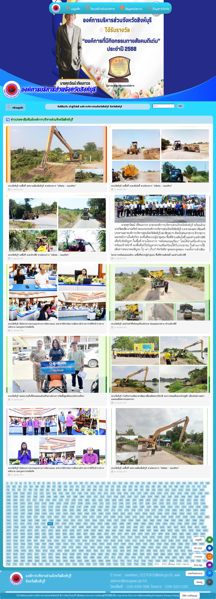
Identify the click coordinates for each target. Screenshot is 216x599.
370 (9, 523)
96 (136, 490)
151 (95, 496)
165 (190, 496)
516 (29, 540)
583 (100, 547)
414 (122, 527)
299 (108, 513)
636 (72, 554)
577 (57, 547)
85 (71, 490)
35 (190, 483)
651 (177, 554)
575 (43, 547)
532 (142, 540)
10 (48, 483)
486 (16, 537)
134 (186, 493)
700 (115, 561)
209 (88, 503)
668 (92, 557)
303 (137, 513)
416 (135, 527)
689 (37, 561)
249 (163, 507)
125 (126, 493)
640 (100, 554)
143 (42, 496)
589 (143, 547)
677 (153, 557)
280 (174, 510)
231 (36, 507)
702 (129, 561)
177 (67, 500)
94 (124, 490)
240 (100, 507)
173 (41, 500)
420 (162, 527)
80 (41, 490)
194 (182, 500)
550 (66, 544)
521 (63, 540)
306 (160, 513)
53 (89, 486)
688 (30, 561)
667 (85, 557)
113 (48, 493)
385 (114, 523)
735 (150, 564)
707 (164, 561)
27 (143, 483)
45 (42, 486)
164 (183, 496)
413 (115, 527)
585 (114, 547)
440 (100, 530)
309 (182, 513)
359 (131, 520)
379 (71, 523)
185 (121, 500)
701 (122, 561)
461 (44, 534)
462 (50, 534)
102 (174, 490)
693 (65, 561)
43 (31, 486)
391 (158, 523)
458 (23, 534)
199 (15, 503)
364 (166, 520)
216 (134, 503)
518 (42, 540)
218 (147, 503)
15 (76, 483)
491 (51, 537)
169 (15, 500)
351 (73, 520)
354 (94, 520)
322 (70, 517)
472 (120, 534)
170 (22, 500)
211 (101, 503)
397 (201, 523)
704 (143, 561)
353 (87, 520)
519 (49, 540)
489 (37, 537)
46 (48, 486)
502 (130, 537)
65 (159, 486)
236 (72, 507)
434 (58, 530)
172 (34, 500)
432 (43, 530)
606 (67, 550)
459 (30, 534)
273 (126, 510)
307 (167, 513)
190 (155, 500)
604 (52, 550)
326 (99, 517)
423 (183, 527)
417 (142, 527)
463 (58, 534)
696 (87, 561)
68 (176, 486)
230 (30, 507)
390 (151, 523)
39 (8, 486)
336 (171, 517)
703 (136, 561)
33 (178, 483)
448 (156, 530)
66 (165, 486)
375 (43, 523)
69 (182, 486)
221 (168, 503)
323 (78, 517)
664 (64, 557)
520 (56, 540)
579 (71, 547)
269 (99, 510)
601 (31, 550)
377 (57, 523)
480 (174, 534)
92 (112, 490)
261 (44, 510)
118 (79, 493)
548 (51, 544)
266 (78, 510)
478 (160, 534)
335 (164, 517)
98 (147, 490)
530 (127, 540)
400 (23, 527)
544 (23, 544)
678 (160, 557)
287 (23, 513)
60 (130, 486)
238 (86, 507)
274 (133, 510)
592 (165, 547)
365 (173, 520)
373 (29, 523)
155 (122, 496)
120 (93, 493)
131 (166, 493)
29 (154, 483)
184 (114, 500)
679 (167, 557)
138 (8, 496)
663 (58, 557)
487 (23, 537)
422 (176, 527)
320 (56, 517)
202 (37, 503)
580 (78, 547)
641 (107, 554)
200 (23, 503)
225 (196, 503)
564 (166, 544)
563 (159, 544)
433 (51, 530)
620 (162, 550)
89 (94, 490)
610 (96, 550)
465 (72, 534)
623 (183, 550)
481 (181, 534)
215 (128, 503)
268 (92, 510)
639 (93, 554)
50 (71, 486)
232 (43, 507)
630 (30, 554)
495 (80, 537)
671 (113, 557)
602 (38, 550)
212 (108, 503)
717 (27, 564)
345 (30, 520)
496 (87, 537)
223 (182, 503)
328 (113, 517)
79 (36, 490)
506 (160, 537)
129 (152, 493)
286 (16, 513)
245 (135, 507)
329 (120, 517)
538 (185, 540)
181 (93, 500)
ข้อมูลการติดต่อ (158, 8)
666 (78, 557)
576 (50, 547)
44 (37, 486)
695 (80, 561)
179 (80, 500)
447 (149, 530)
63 (147, 486)
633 (51, 554)
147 (68, 496)
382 (92, 523)
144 (48, 496)
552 (80, 544)
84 (65, 490)
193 (175, 500)
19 (97, 483)
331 (134, 517)
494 (72, 537)
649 (163, 554)
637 (79, 554)
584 (107, 547)
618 (148, 550)
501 (123, 537)
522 (70, 540)
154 (116, 496)
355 (102, 520)
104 (188, 490)
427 (8, 530)
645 (135, 554)
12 (59, 483)
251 (177, 507)
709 (179, 561)
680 (174, 557)
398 (9, 527)
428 (15, 530)
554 (94, 544)
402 (38, 527)
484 (203, 534)
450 (170, 530)
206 (66, 503)
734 (143, 564)
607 (74, 550)
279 (167, 510)
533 (149, 540)
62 (142, 486)
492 (58, 537)
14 (70, 483)
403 (45, 527)
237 (79, 507)
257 (15, 510)
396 (194, 523)
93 (118, 490)
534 (156, 540)
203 (44, 503)
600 (23, 550)
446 (142, 530)
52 (83, 486)
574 (36, 547)
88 (88, 490)
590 (151, 547)
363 (159, 520)
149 (82, 496)
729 (108, 564)
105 (195, 490)
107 (8, 493)
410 (96, 527)
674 (133, 557)
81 (47, 490)
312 (202, 513)
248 (156, 507)
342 (8, 520)
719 (40, 564)
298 (101, 513)
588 (136, 547)
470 (106, 534)
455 (205, 530)
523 (78, 540)
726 (88, 564)
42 (25, 486)
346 (37, 520)
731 (122, 564)
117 (73, 493)
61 (136, 486)
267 (85, 510)
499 (108, 537)
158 (143, 496)
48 (59, 486)
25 (131, 483)
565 (173, 544)
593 (172, 547)
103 (181, 490)
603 (45, 550)
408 (81, 527)
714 (8, 564)
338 (185, 517)
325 (92, 517)
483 (196, 534)
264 (64, 510)
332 (142, 517)
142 (35, 496)
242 (114, 507)
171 (28, 500)
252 (184, 507)
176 (60, 500)
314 (15, 517)
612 (108, 550)
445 (135, 530)
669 (99, 557)
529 (120, 540)
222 (175, 503)
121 (99, 493)
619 (155, 550)
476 (147, 534)
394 (180, 523)
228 (15, 507)
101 (167, 490)
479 (167, 534)
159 (150, 496)
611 (102, 550)
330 (127, 517)
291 (51, 513)
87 (83, 490)
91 (106, 490)
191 (161, 500)
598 (9, 550)
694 (72, 561)
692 (58, 561)
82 (53, 490)
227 (8, 507)
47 (54, 486)
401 (31, 527)
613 (115, 550)
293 (65, 513)
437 (79, 530)
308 (174, 513)
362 (152, 520)
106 (202, 490)
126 (132, 493)
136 (200, 493)
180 (87, 500)
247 (149, 507)
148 (75, 496)
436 (72, 530)
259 (30, 510)
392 (165, 523)
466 (78, 534)
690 (44, 561)
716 (21, 564)
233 (51, 507)
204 (51, 503)
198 (8, 503)
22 (114, 483)
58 (118, 486)
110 (29, 493)
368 (194, 520)
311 (195, 513)
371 (15, 523)
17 (86, 483)
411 (102, 527)
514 (15, 540)
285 (9, 513)
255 (205, 507)
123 (112, 493)
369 (202, 520)
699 (108, 561)
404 (52, 527)
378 (64, 523)
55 (101, 486)
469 (99, 534)
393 (172, 523)
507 (167, 537)
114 (54, 493)
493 (65, 537)
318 (42, 517)
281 (181, 510)
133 (179, 493)
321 (63, 517)
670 (106, 557)
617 (142, 550)
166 (196, 496)
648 (156, 554)
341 (207, 517)
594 (180, 547)
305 (152, 513)
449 (163, 530)
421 (169, 527)
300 (115, 513)
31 (166, 483)
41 (20, 486)
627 (8, 554)
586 (122, 547)
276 (147, 510)
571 (15, 547)
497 (94, 537)
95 (130, 490)
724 (74, 564)
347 (44, 520)
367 (187, 520)
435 (65, 530)
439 (93, 530)
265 (72, 510)
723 (68, 564)
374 (36, 523)
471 (113, 534)
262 (50, 510)
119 (86, 493)
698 (101, 561)
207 (73, 503)
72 (199, 486)
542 (8, 544)
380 (78, 523)
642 (114, 554)
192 (168, 500)
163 (176, 496)
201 (30, 503)
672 (120, 557)
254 (198, 507)
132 (172, 493)
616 (135, 550)
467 (85, 534)
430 (30, 530)
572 (22, 547)
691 (51, 561)
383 (100, 523)
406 (67, 527)
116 (67, 493)
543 (16, 544)
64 (153, 486)
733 (136, 564)
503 (137, 537)
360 (138, 520)
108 (15, 493)
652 (184, 554)
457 (15, 534)
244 (128, 507)
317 (35, 517)
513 (8, 540)
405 (60, 527)
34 (184, 483)
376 (50, 523)
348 (51, 520)
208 (80, 503)
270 (106, 510)
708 (172, 561)
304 (145, 513)
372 (22, 523)
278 (160, 510)
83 (59, 490)
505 (152, 537)
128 (145, 493)
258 (23, 510)
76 (19, 490)
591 (158, 547)
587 (129, 547)
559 (131, 544)
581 (85, 547)
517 (35, 540)
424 (190, 527)
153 (109, 496)
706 (158, 561)
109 (22, 493)
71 (193, 486)
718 (34, 564)
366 (180, 520)
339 (192, 517)
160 (157, 496)
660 (37, 557)
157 (136, 496)
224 (189, 503)
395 (187, 523)
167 (203, 496)
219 (154, 503)
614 (122, 550)
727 (95, 564)
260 (37, 510)
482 (188, 534)
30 (160, 483)
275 (140, 510)
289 (37, 513)
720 (48, 564)
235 (65, 507)
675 (140, 557)
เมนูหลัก (72, 8)
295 (80, 513)
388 (136, 523)
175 (54, 500)
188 (141, 500)
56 (107, 486)
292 (58, 513)
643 (121, 554)
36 (196, 483)
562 (152, 544)
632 (43, 554)
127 (139, 493)
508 (174, 537)
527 (106, 540)
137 (206, 493)
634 (58, 554)
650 (170, 554)
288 (30, 513)
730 (116, 564)
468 (92, 534)
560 (138, 544)
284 (203, 510)
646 (142, 554)
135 (193, 493)
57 (112, 486)
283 (196, 510)
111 (35, 493)
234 (58, 507)
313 (8, 517)
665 (72, 557)
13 (65, 483)
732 (129, 564)
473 (126, 534)
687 (23, 561)
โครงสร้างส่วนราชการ (100, 8)
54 (95, 486)
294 (72, 513)
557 (116, 544)
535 (164, 540)
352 (80, 520)
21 (109, 483)
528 (113, 540)
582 (92, 547)
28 (149, 483)
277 (153, 510)
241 (107, 507)
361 (145, 520)
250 (170, 507)
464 (64, 534)
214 (121, 503)
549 (58, 544)
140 (22, 496)
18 (92, 483)
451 (177, 530)
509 (182, 537)
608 (81, 550)
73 (204, 486)
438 (86, 530)
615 (128, 550)
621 (169, 550)
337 (178, 517)
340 (200, 517)
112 (41, 493)
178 (73, 500)
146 (62, 496)
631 (36, 554)
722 (61, 564)
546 (37, 544)
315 (22, 517)
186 (127, 500)
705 (151, 561)
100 (160, 490)
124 (119, 493)
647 (149, 554)
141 (28, 496)
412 (108, 527)
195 (189, 500)
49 (65, 486)
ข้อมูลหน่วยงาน (131, 8)
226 (203, 503)
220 (161, 503)
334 (156, 517)
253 (191, 507)
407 (74, 527)
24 (126, 483)
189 (148, 500)
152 (102, 496)
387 (129, 523)
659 (30, 557)
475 (140, 534)
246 (142, 507)
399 (16, 527)
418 (148, 527)
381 (85, 523)
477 (153, 534)
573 (29, 547)
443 (121, 530)
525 (92, 540)
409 (89, 527)
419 (155, 527)
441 (107, 530)
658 (23, 557)
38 (207, 483)
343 (16, 520)
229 (22, 507)
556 (109, 544)
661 (44, 557)
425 (197, 527)
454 (198, 530)
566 (180, 544)
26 (137, 483)
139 (15, 496)
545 (30, 544)
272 (120, 510)
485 (9, 537)
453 (191, 530)
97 (142, 490)
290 (44, 513)
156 (129, 496)
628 (15, 554)
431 (36, 530)
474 (133, 534)
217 (141, 503)
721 (54, 564)
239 (93, 507)
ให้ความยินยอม (189, 595)
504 (145, 537)
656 (8, 557)
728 (102, 564)
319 (49, 517)
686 (16, 561)
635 (65, 554)
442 (114, 530)
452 (184, 530)
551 (73, 544)
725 (81, 564)
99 (153, 490)
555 (102, 544)
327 (106, 517)
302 (130, 513)
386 (122, 523)
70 (188, 486)
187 (134, 500)
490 (44, 537)
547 (44, 544)
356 (109, 520)
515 (22, 540)
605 (60, 550)
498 (101, 537)
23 (120, 483)
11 (54, 483)
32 (172, 483)
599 (16, 550)
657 (15, 557)
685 (9, 561)
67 (170, 486)
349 (58, 520)
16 (81, 483)
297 (94, 513)
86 (77, 490)
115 (60, 493)
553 (87, 544)
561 (145, 544)
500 (115, 537)
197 (202, 500)
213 (114, 503)
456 (8, 534)
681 (181, 557)
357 (116, 520)
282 (188, 510)
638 (86, 554)
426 (204, 527)
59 (124, 486)
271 (113, 510)
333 (149, 517)
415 (128, 527)
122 (106, 493)
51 (77, 486)
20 (103, 483)
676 (147, 557)
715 (14, 564)
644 (128, 554)
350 (66, 520)
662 (50, 557)
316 (29, 517)
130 (159, 493)
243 (121, 507)
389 (143, 523)
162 (169, 496)
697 (94, 561)
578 (64, 547)
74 (8, 490)
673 (126, 557)
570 (9, 547)
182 (100, 500)
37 (202, 483)
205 (59, 503)
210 (95, 503)
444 (128, 530)
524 (85, 540)
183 (107, 500)
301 (123, 513)
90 (100, 490)
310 (189, 513)
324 (85, 517)
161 (163, 496)
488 (30, 537)
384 (107, 523)
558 (123, 544)
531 (134, 540)
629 (22, 554)
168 (8, 500)
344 (23, 520)
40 (14, 486)
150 (89, 496)
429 (22, 530)
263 (58, 510)
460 (37, 534)
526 (99, 540)
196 (195, 500)
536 (171, 540)
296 (87, 513)
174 (47, 500)
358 (123, 520)
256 (8, 510)
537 (178, 540)
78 (30, 490)
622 (176, 550)
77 (25, 490)
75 (13, 490)
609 (89, 550)
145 (55, 496)
